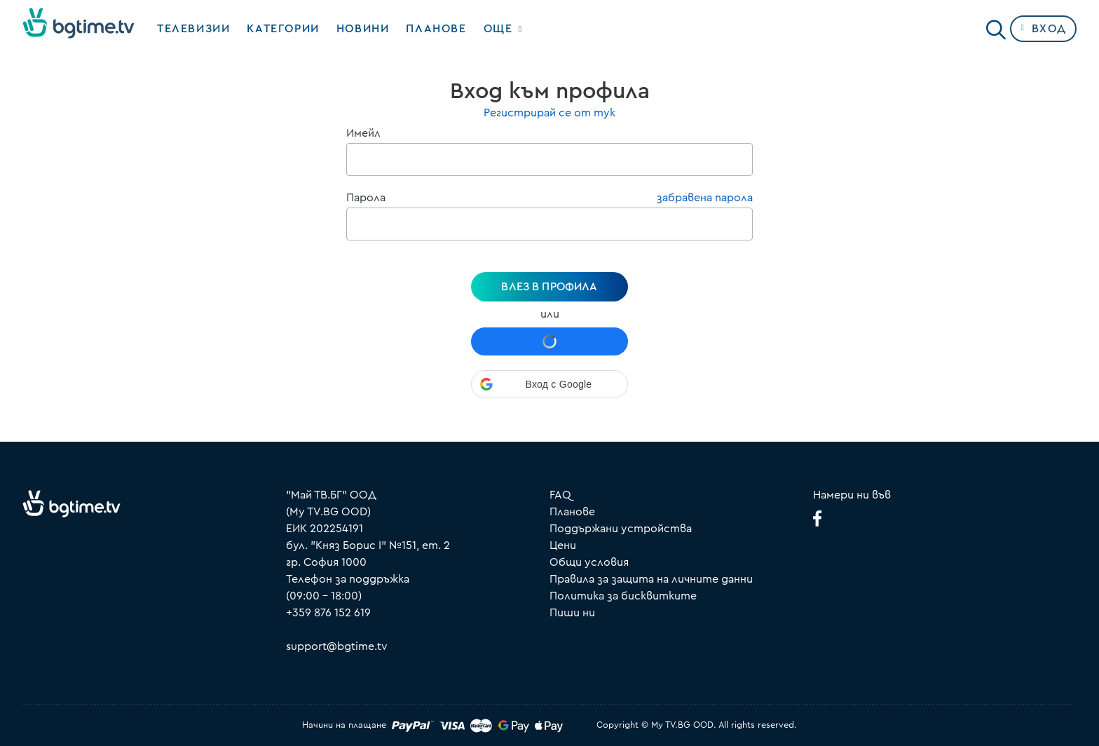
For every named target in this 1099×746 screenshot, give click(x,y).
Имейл (363, 133)
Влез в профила (549, 286)
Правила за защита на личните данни (651, 579)
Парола (365, 197)
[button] (549, 384)
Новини (363, 28)
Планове (572, 511)
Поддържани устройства (621, 528)
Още (498, 28)
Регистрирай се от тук (549, 112)
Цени (563, 545)
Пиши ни (572, 612)
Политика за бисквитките (623, 596)
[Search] (996, 26)
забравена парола (705, 197)
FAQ (560, 495)
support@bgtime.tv (337, 646)
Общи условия (589, 562)
